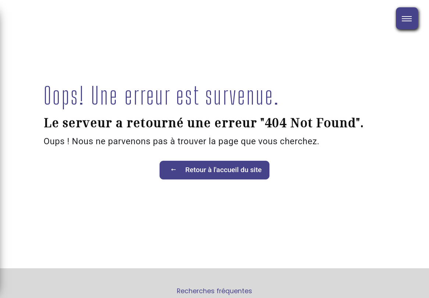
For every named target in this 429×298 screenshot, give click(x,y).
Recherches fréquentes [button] (214, 291)
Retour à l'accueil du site (214, 169)
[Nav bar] (407, 18)
